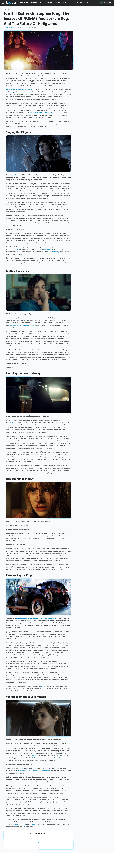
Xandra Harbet (10, 28)
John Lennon (39, 758)
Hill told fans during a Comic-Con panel (20, 89)
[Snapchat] (94, 3)
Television (7, 9)
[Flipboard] (90, 3)
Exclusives (24, 3)
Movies (34, 3)
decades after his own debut (44, 113)
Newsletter (105, 3)
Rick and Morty (53, 252)
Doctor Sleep (54, 618)
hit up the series (20, 824)
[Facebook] (78, 3)
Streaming (48, 3)
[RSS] (97, 3)
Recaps (57, 3)
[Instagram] (87, 3)
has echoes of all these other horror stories (34, 771)
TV (40, 3)
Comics (65, 3)
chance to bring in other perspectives (23, 325)
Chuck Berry (58, 758)
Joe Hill (32, 824)
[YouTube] (81, 3)
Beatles (33, 755)
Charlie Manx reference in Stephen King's (32, 618)
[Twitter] (84, 3)
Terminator (13, 422)
